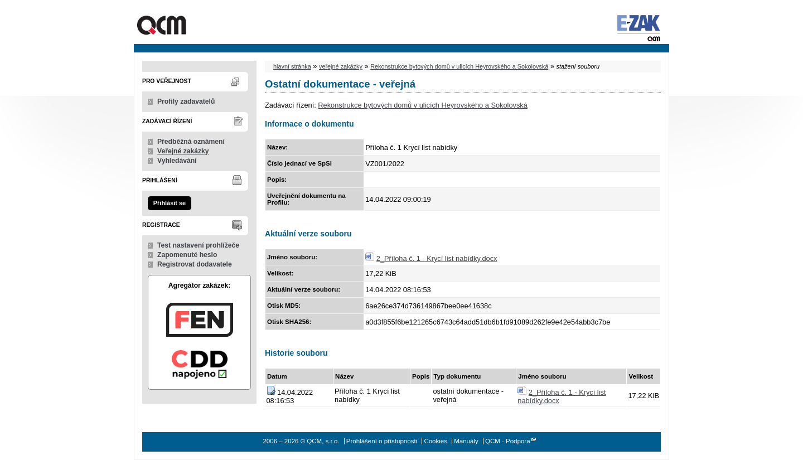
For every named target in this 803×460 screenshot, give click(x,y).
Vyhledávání (177, 160)
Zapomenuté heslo (187, 255)
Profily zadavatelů (186, 101)
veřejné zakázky (340, 66)
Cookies (435, 441)
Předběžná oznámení (191, 142)
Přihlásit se (169, 203)
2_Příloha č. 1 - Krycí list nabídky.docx (436, 258)
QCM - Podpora (507, 441)
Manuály (466, 441)
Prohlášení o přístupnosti (381, 441)
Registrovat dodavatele (194, 264)
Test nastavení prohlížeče (198, 245)
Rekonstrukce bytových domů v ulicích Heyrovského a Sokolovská (459, 66)
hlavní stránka (292, 66)
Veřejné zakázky (183, 151)
